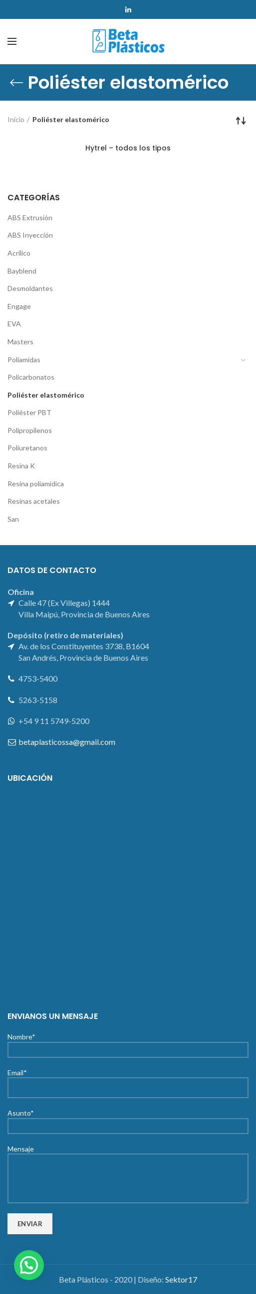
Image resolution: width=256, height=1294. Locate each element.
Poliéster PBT (29, 412)
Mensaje (128, 1163)
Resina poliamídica (35, 483)
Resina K (21, 465)
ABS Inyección (30, 235)
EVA (14, 323)
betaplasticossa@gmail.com (66, 741)
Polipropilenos (29, 430)
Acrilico (18, 253)
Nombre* (128, 1042)
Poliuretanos (27, 447)
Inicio (15, 119)
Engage (19, 306)
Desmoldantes (30, 288)
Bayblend (21, 271)
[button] (29, 1265)
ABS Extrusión (29, 217)
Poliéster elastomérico (45, 395)
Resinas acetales (33, 501)
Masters (20, 341)
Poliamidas (23, 359)
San (13, 519)
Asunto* (128, 1119)
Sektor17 (181, 1279)
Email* (128, 1079)
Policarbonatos (30, 377)
